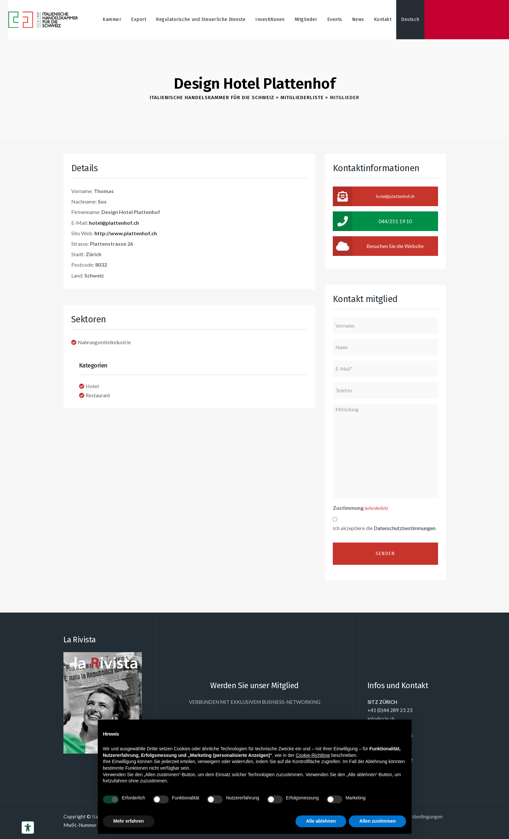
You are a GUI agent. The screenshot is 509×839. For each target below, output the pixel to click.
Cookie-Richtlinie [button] (313, 755)
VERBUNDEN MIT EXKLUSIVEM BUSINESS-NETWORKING (254, 702)
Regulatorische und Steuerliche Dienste (201, 19)
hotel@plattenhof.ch (114, 223)
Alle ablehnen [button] (321, 821)
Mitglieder (306, 19)
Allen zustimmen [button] (377, 821)
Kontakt (383, 19)
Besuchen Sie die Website (378, 246)
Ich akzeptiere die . (384, 528)
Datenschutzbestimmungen (404, 528)
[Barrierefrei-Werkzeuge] (28, 827)
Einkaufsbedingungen (419, 816)
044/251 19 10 (372, 221)
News (358, 19)
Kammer (112, 19)
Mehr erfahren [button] (128, 821)
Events (334, 19)
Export (138, 19)
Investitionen (270, 19)
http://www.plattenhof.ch (125, 233)
